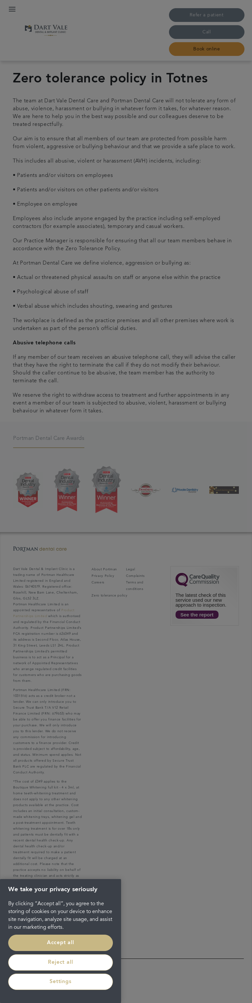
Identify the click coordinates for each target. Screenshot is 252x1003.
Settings (60, 981)
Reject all (60, 962)
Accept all (60, 942)
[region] (60, 941)
